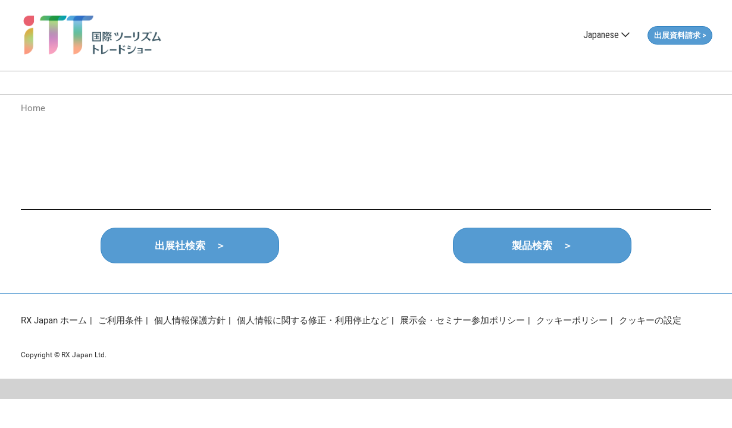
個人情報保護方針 (190, 320)
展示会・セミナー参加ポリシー (462, 320)
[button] (679, 35)
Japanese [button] (606, 34)
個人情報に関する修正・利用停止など (313, 320)
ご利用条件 (120, 320)
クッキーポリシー (572, 320)
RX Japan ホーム (54, 320)
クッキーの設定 (650, 320)
